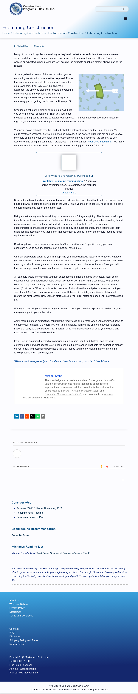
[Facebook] (22, 416)
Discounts (14, 636)
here (52, 397)
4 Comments (38, 46)
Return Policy (16, 644)
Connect (14, 629)
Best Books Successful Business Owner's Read (63, 553)
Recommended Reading (30, 513)
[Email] (43, 416)
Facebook (27, 665)
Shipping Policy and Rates (23, 640)
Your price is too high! (100, 141)
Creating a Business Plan (30, 517)
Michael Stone (23, 46)
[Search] (112, 9)
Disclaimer (15, 612)
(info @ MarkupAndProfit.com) (32, 657)
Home (6, 33)
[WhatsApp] (37, 416)
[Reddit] (27, 416)
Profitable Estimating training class (62, 181)
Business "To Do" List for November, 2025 (39, 508)
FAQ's (12, 632)
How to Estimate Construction (65, 33)
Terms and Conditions (21, 615)
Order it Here (69, 192)
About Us (14, 600)
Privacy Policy (17, 608)
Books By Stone (20, 535)
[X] (32, 416)
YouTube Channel (28, 672)
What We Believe (18, 604)
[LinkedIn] (16, 416)
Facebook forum (28, 669)
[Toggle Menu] (125, 18)
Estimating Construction (28, 33)
